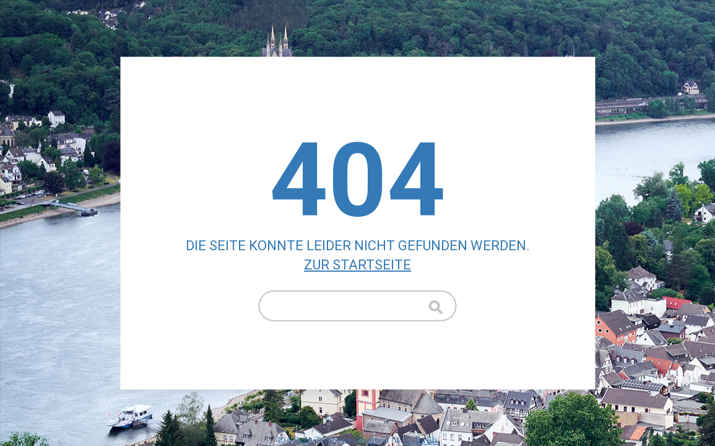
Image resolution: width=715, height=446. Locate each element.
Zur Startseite (357, 265)
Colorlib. (421, 440)
